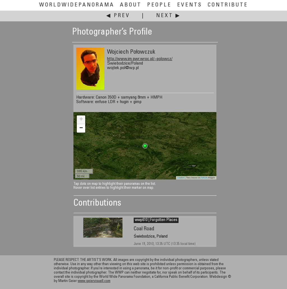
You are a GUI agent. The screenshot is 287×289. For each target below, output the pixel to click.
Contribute (228, 5)
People (159, 5)
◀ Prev (118, 16)
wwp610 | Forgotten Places (156, 220)
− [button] (81, 128)
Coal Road (144, 229)
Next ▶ (168, 16)
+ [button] (81, 119)
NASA (204, 177)
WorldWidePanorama (76, 5)
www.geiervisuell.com (94, 281)
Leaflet (180, 177)
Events (189, 5)
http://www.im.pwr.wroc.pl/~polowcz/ (139, 59)
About (131, 5)
